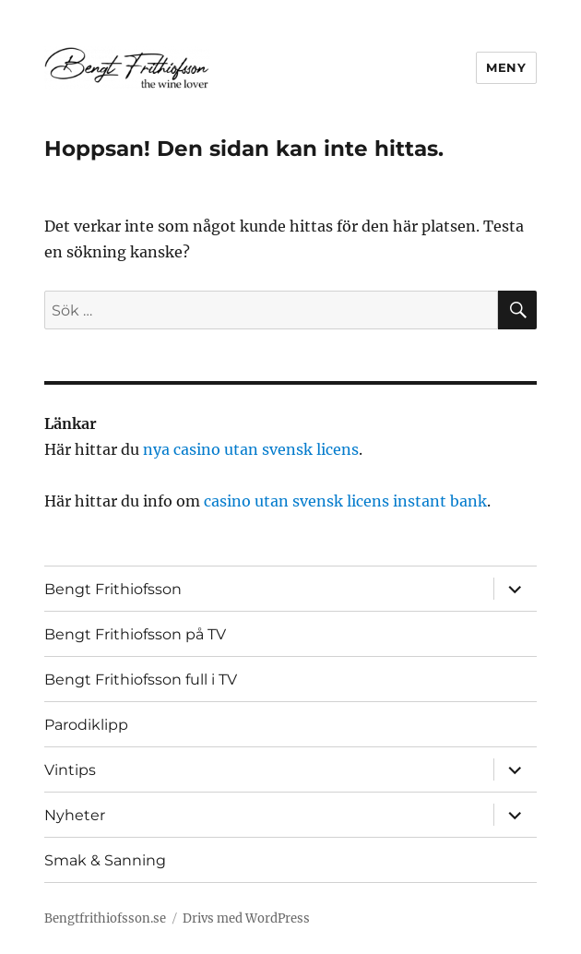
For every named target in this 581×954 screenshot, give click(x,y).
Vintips (70, 770)
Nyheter (74, 815)
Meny (506, 67)
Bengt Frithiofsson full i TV (140, 679)
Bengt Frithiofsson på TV (135, 634)
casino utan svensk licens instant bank (345, 501)
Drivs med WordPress (246, 918)
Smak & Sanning (105, 860)
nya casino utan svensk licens (251, 449)
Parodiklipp (86, 724)
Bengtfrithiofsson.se (105, 918)
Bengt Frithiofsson (113, 589)
